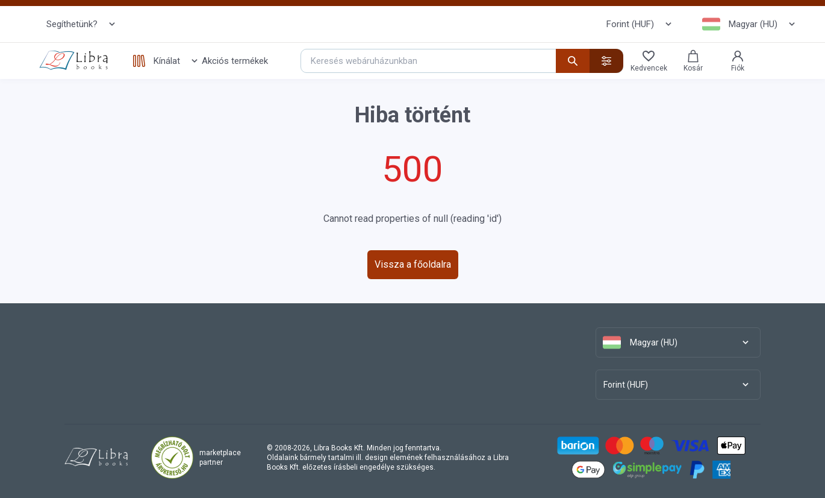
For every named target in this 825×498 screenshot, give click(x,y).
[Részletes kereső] (606, 61)
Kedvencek (648, 60)
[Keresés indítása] (573, 61)
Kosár (693, 60)
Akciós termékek (235, 60)
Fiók (737, 60)
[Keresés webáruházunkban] (461, 61)
